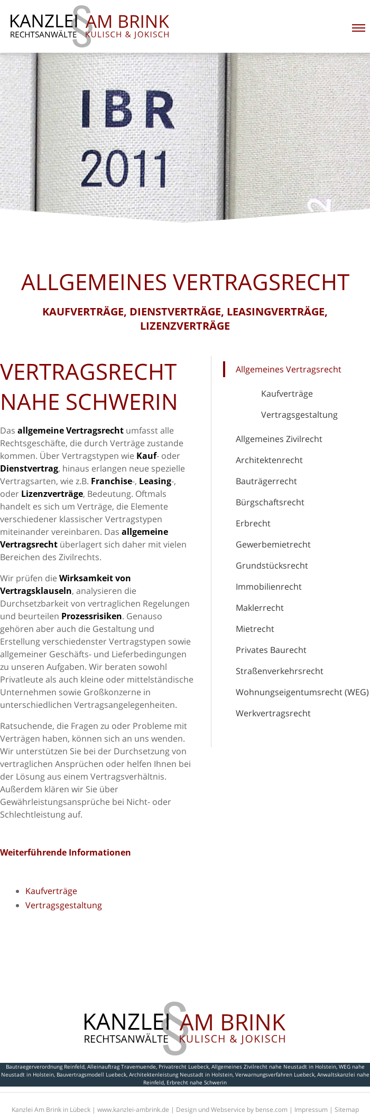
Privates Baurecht (271, 650)
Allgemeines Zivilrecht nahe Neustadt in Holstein (273, 1066)
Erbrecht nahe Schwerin (196, 1082)
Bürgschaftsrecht (270, 502)
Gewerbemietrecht (273, 544)
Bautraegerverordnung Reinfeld (45, 1066)
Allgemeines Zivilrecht (279, 439)
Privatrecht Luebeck (184, 1066)
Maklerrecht (260, 607)
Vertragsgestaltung (299, 414)
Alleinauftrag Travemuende (121, 1066)
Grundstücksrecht (272, 565)
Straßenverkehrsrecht (279, 671)
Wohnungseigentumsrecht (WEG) (302, 692)
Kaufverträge (287, 393)
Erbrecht (253, 523)
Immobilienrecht (269, 586)
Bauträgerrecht (266, 481)
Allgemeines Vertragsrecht (288, 369)
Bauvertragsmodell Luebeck (91, 1074)
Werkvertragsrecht (273, 713)
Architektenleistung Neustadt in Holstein (181, 1074)
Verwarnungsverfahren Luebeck (274, 1074)
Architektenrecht (269, 460)
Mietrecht (255, 629)
